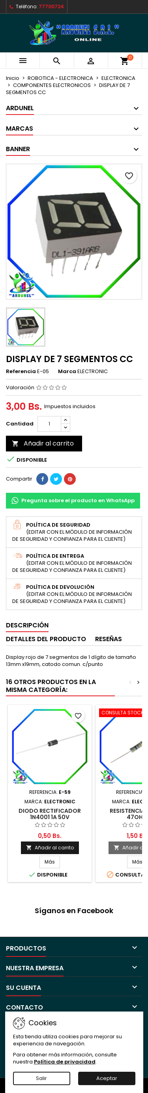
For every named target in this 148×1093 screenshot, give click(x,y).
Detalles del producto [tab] (46, 639)
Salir (41, 1078)
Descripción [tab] (27, 625)
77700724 (51, 6)
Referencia (21, 371)
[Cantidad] (49, 424)
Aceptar (106, 1078)
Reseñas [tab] (108, 639)
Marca (67, 371)
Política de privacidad (65, 1061)
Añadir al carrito (43, 443)
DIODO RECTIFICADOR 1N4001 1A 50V (50, 814)
